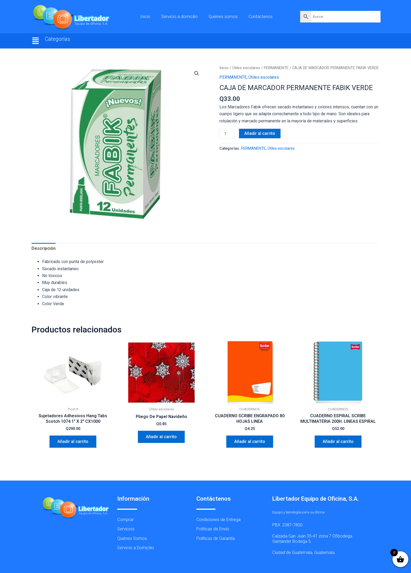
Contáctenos (261, 16)
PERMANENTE (276, 67)
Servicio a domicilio (179, 16)
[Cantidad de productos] (227, 134)
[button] (35, 40)
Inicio (145, 16)
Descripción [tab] (43, 248)
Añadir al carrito (259, 133)
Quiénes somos (223, 16)
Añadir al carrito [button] (72, 441)
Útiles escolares (246, 67)
